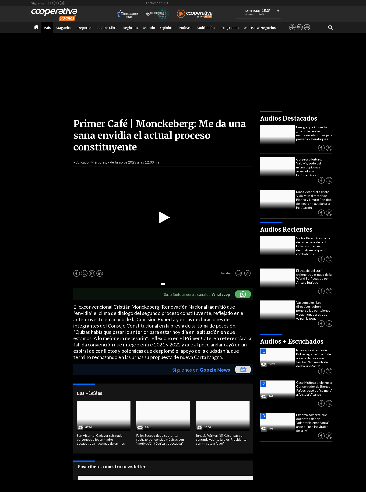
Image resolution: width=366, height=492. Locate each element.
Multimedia (206, 28)
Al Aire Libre (107, 28)
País (47, 28)
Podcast (185, 28)
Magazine (64, 28)
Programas (229, 28)
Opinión (166, 28)
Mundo (149, 28)
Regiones (130, 28)
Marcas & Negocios (260, 28)
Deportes (84, 28)
